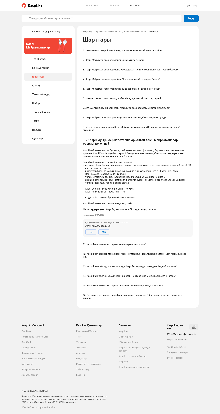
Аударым (80, 353)
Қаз (187, 5)
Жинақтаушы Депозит (32, 353)
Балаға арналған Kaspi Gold (35, 337)
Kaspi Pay (87, 32)
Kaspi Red (26, 342)
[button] (138, 187)
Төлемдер (81, 342)
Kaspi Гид (80, 375)
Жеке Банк (81, 347)
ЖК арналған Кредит (32, 369)
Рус (195, 5)
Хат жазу (194, 327)
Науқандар (81, 358)
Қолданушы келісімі (176, 347)
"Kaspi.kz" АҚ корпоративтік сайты (38, 407)
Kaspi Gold (26, 331)
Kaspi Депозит (29, 347)
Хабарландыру (83, 369)
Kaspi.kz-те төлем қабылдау (132, 356)
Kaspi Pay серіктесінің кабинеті (134, 367)
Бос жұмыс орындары (177, 352)
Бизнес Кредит (126, 337)
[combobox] (104, 18)
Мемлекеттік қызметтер (88, 364)
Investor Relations (175, 358)
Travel (79, 337)
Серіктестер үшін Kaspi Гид (108, 32)
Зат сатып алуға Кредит (33, 358)
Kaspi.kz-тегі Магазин (87, 331)
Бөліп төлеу (27, 364)
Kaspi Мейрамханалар (135, 32)
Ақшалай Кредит (30, 375)
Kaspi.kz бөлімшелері (177, 339)
